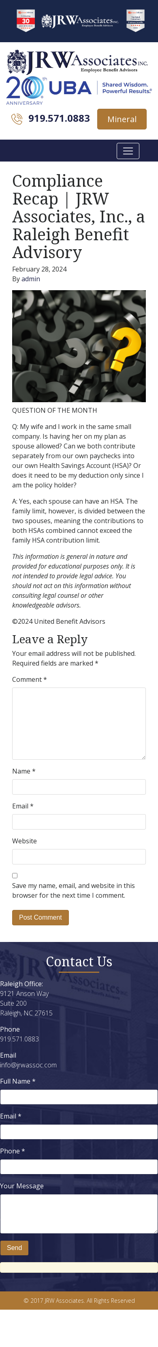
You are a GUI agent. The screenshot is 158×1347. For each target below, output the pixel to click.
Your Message (22, 1185)
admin (30, 278)
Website (24, 840)
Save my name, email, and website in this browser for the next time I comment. (73, 890)
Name (24, 771)
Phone (12, 1151)
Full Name (18, 1081)
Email (23, 806)
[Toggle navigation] (128, 151)
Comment (29, 679)
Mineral (122, 119)
